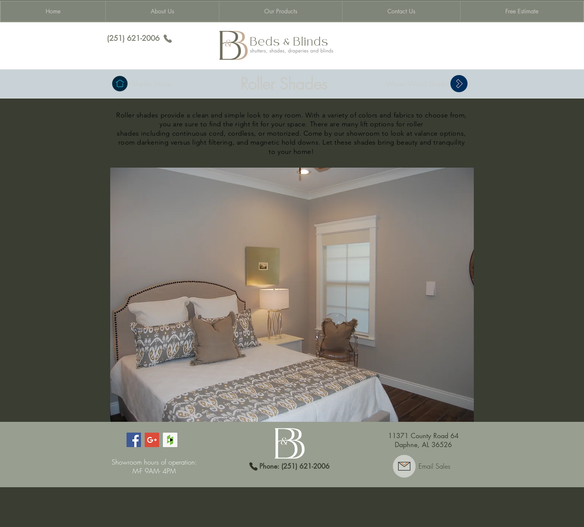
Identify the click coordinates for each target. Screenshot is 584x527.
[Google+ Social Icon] (152, 440)
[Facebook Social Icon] (134, 440)
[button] (292, 295)
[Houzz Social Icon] (170, 440)
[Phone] (168, 38)
